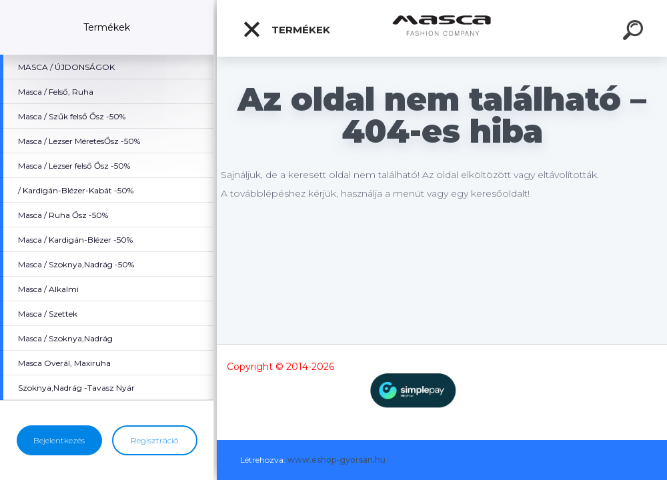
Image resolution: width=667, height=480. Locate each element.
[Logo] (442, 28)
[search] (635, 32)
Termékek (286, 29)
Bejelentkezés (59, 440)
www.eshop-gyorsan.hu (336, 460)
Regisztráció (154, 440)
